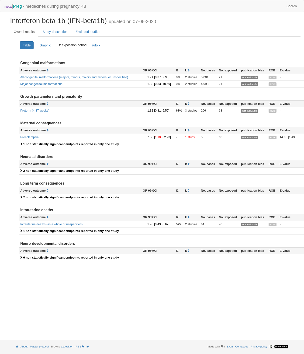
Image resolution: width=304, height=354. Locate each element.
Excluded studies (88, 32)
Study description (54, 32)
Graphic (45, 45)
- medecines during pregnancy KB (45, 6)
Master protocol (39, 346)
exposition (67, 346)
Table (27, 45)
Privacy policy (259, 346)
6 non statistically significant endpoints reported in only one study (69, 257)
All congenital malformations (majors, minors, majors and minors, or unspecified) (74, 77)
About (24, 346)
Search (292, 6)
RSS (80, 346)
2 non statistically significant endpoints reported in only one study (69, 170)
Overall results (24, 32)
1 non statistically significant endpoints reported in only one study (69, 144)
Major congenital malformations (41, 84)
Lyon (230, 346)
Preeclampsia (29, 137)
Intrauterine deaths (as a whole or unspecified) (51, 224)
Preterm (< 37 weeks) (34, 110)
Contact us (241, 346)
